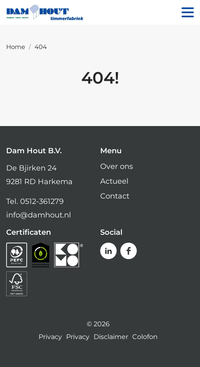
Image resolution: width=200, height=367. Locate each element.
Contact (114, 196)
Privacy (50, 337)
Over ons (116, 166)
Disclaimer (111, 337)
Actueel (114, 181)
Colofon (145, 337)
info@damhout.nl (38, 215)
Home (15, 47)
